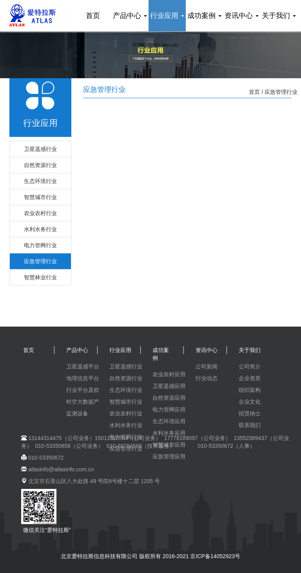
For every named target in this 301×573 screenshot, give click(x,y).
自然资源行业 (40, 165)
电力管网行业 (40, 245)
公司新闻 (207, 366)
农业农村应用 (168, 374)
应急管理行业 (40, 261)
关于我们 (279, 16)
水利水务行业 (40, 229)
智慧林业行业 (40, 277)
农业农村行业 (40, 213)
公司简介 (250, 366)
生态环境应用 (168, 421)
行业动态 (207, 378)
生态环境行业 (40, 181)
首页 (93, 16)
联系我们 (250, 425)
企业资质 (250, 378)
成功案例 (204, 16)
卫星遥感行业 (40, 149)
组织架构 (250, 390)
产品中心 (130, 16)
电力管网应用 (168, 409)
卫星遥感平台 (82, 366)
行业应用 (167, 16)
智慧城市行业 (40, 197)
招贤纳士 (250, 413)
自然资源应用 (168, 398)
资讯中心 (242, 16)
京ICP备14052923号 (215, 556)
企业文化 (250, 402)
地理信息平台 (82, 378)
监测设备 (77, 413)
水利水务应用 (168, 433)
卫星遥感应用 (168, 386)
